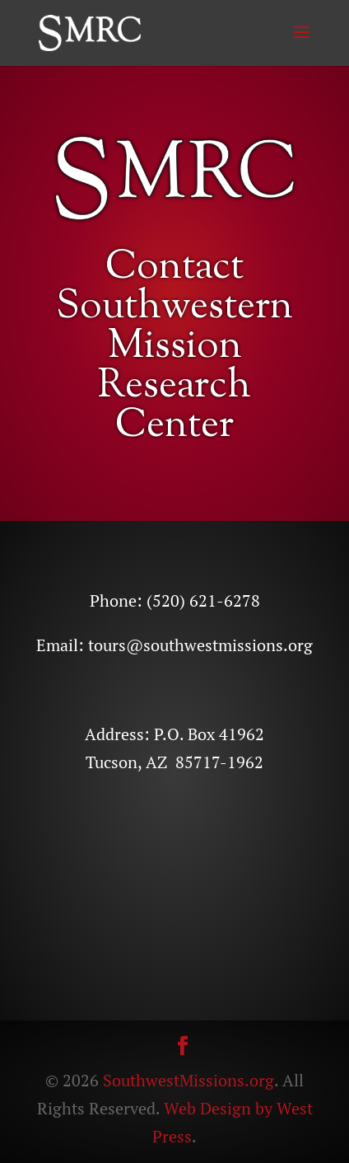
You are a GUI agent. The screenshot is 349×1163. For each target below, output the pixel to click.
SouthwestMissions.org (188, 1080)
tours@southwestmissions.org (200, 645)
